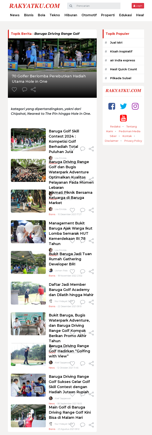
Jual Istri (116, 42)
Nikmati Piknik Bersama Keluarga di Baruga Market (70, 197)
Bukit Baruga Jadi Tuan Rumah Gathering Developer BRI (70, 259)
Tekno (55, 15)
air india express (122, 60)
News (15, 15)
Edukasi (125, 15)
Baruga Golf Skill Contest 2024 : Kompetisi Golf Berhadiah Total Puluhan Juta (64, 141)
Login (137, 5)
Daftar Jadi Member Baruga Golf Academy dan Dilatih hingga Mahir (71, 289)
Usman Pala (61, 270)
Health (141, 15)
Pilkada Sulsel (120, 78)
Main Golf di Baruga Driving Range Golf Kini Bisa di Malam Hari (70, 412)
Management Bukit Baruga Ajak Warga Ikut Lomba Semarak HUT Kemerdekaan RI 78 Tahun (70, 233)
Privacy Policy (133, 140)
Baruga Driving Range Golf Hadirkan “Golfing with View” (69, 351)
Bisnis (29, 15)
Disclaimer (111, 140)
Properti (108, 15)
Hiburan (71, 15)
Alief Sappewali (63, 362)
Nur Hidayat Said (63, 301)
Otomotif (89, 15)
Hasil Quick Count (123, 69)
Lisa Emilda (61, 209)
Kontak (127, 136)
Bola (41, 15)
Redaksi (115, 126)
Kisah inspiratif (121, 51)
